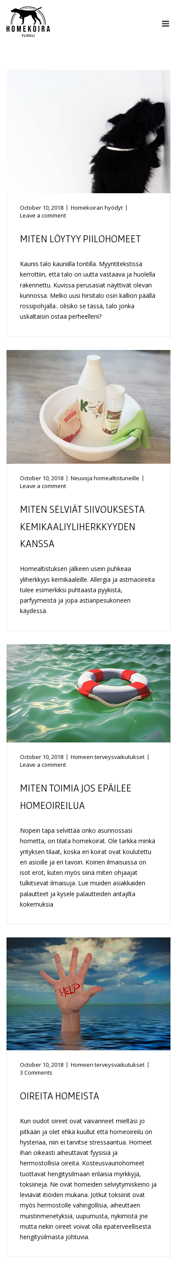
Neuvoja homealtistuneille (105, 478)
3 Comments (36, 1072)
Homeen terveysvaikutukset (107, 757)
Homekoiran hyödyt (97, 207)
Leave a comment (43, 215)
